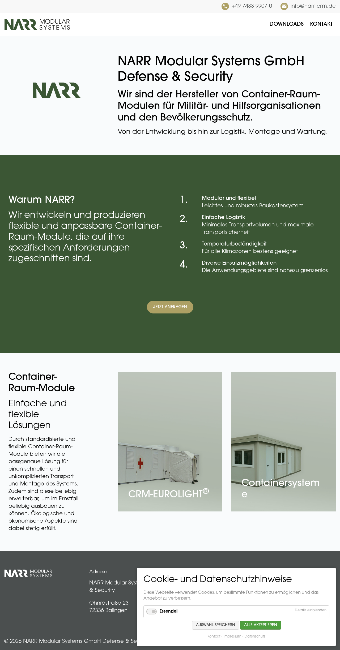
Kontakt (213, 636)
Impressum (232, 636)
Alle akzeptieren (260, 625)
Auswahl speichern (215, 625)
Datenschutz (255, 636)
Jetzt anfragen (170, 307)
